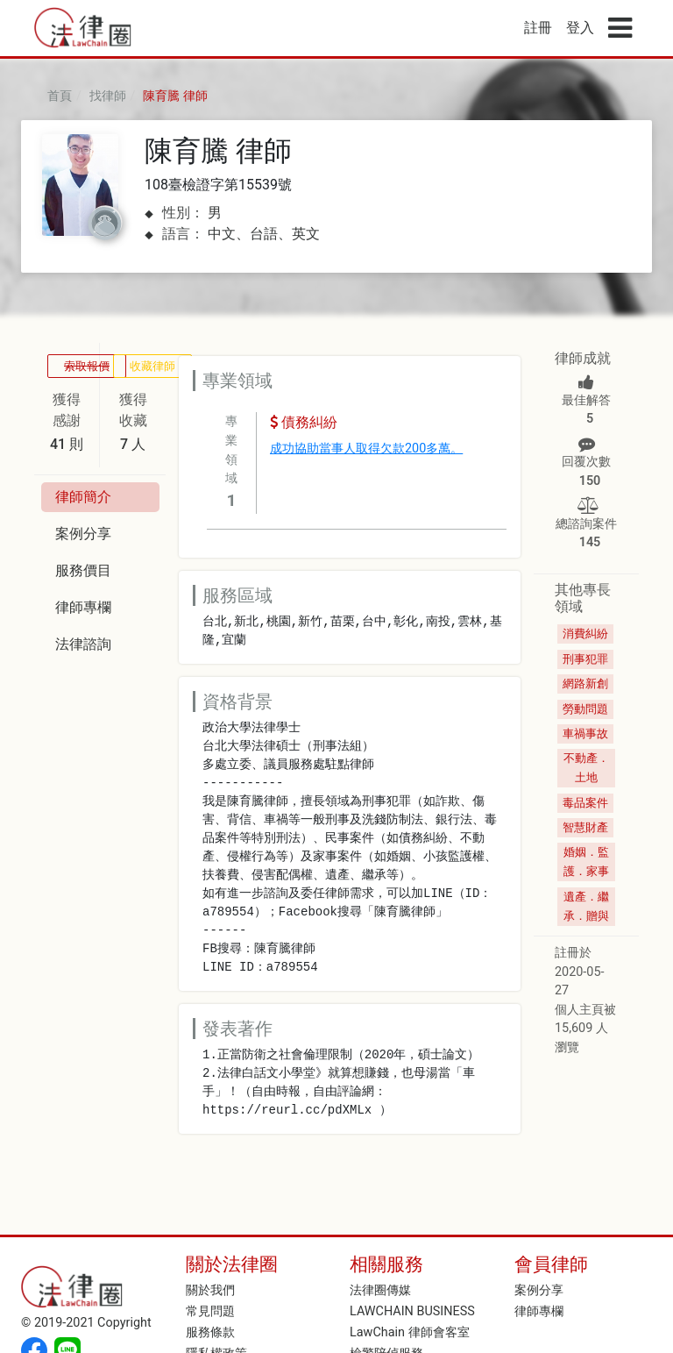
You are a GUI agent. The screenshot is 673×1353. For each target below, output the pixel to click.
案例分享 (538, 1290)
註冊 (538, 27)
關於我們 (210, 1290)
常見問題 (210, 1311)
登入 (580, 27)
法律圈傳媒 (380, 1290)
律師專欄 (538, 1311)
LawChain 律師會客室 (410, 1332)
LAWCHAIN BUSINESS (412, 1311)
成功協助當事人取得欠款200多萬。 (366, 448)
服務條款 (210, 1332)
